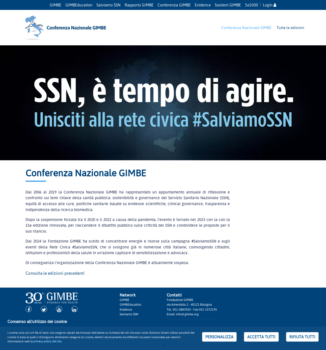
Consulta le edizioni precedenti (55, 273)
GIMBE (55, 4)
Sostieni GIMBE (228, 4)
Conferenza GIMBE (174, 4)
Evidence (203, 4)
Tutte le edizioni (290, 27)
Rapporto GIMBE (139, 4)
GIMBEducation (78, 4)
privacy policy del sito (47, 341)
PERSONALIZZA (219, 336)
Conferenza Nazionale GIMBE (246, 27)
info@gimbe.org (187, 314)
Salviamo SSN (108, 4)
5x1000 (251, 4)
